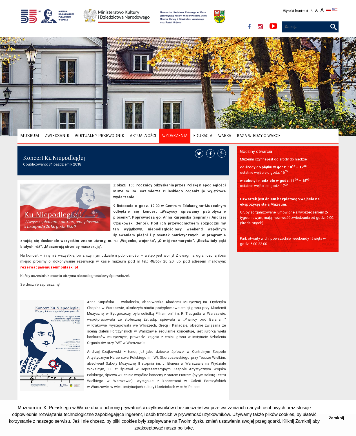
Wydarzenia (175, 135)
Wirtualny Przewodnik (99, 135)
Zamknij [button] (336, 418)
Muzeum (29, 135)
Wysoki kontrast (295, 10)
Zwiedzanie (57, 135)
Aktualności (143, 135)
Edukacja (202, 135)
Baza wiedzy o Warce (259, 135)
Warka (224, 135)
